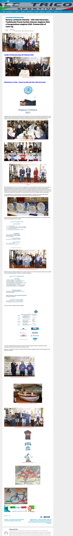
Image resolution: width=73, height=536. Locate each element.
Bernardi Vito (12, 29)
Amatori (56, 11)
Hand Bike (42, 11)
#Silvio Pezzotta (25, 30)
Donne (36, 11)
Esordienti (14, 17)
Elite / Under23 (30, 11)
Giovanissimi (18, 17)
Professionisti (9, 11)
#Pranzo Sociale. (18, 30)
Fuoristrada (49, 11)
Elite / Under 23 (10, 17)
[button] (71, 1)
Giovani (17, 11)
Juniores (23, 11)
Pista (61, 11)
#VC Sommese (30, 30)
